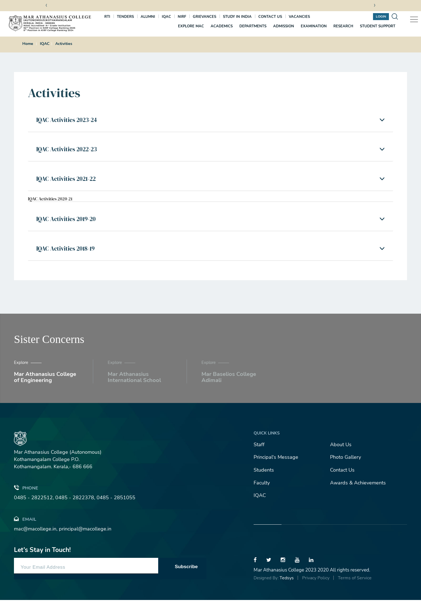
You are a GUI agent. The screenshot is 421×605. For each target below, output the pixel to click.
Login (381, 16)
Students (264, 475)
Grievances (204, 16)
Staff (259, 449)
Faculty (262, 487)
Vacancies (299, 16)
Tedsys (287, 583)
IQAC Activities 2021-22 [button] (68, 181)
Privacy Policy (315, 583)
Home (27, 43)
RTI (107, 16)
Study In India (237, 16)
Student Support (377, 26)
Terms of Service (355, 583)
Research (343, 26)
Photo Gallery (345, 462)
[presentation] (46, 5)
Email (25, 523)
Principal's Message (276, 462)
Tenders (125, 16)
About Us (341, 449)
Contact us (270, 16)
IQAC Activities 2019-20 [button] (68, 223)
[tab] (210, 120)
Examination (314, 26)
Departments (252, 26)
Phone (26, 492)
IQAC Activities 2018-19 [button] (67, 253)
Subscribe (186, 571)
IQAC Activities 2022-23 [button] (68, 151)
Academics (222, 26)
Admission (283, 26)
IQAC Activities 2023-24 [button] (68, 120)
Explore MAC (191, 26)
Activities (63, 43)
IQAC (166, 16)
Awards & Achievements (358, 487)
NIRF (182, 16)
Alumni (148, 16)
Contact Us (342, 475)
